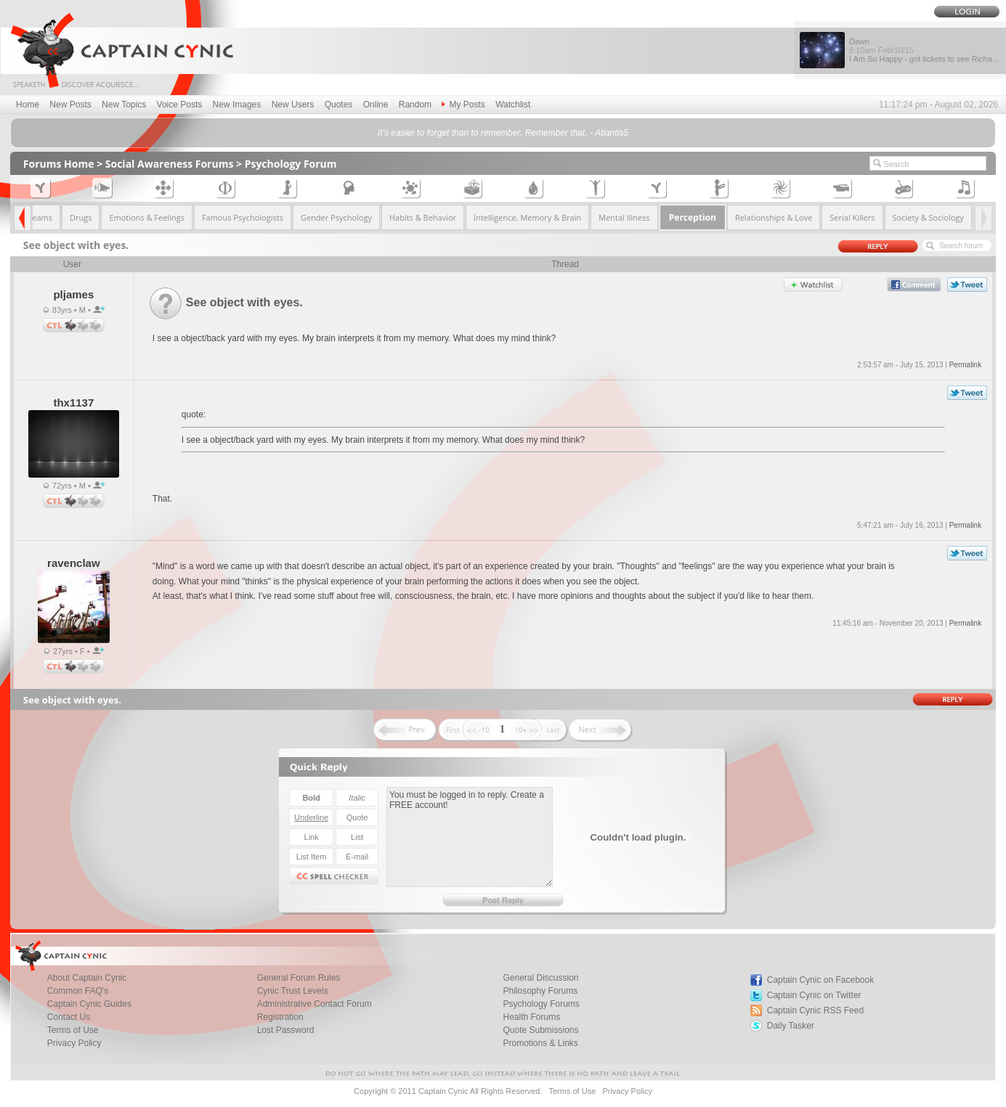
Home (27, 104)
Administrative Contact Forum (314, 1004)
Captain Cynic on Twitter (814, 995)
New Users (293, 104)
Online (376, 104)
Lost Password (286, 1030)
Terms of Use (572, 1091)
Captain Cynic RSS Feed (815, 1010)
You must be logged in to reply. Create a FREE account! (469, 837)
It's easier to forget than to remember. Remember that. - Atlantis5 (503, 133)
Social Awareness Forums (169, 164)
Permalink (965, 365)
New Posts (70, 104)
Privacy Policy (74, 1043)
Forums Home (58, 164)
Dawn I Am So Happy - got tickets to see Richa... (924, 50)
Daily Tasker (790, 1026)
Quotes (339, 104)
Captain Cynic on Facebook (820, 980)
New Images (237, 104)
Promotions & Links (540, 1043)
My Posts (463, 104)
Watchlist (512, 104)
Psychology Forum (291, 164)
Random (415, 104)
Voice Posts (180, 104)
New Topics (124, 104)
